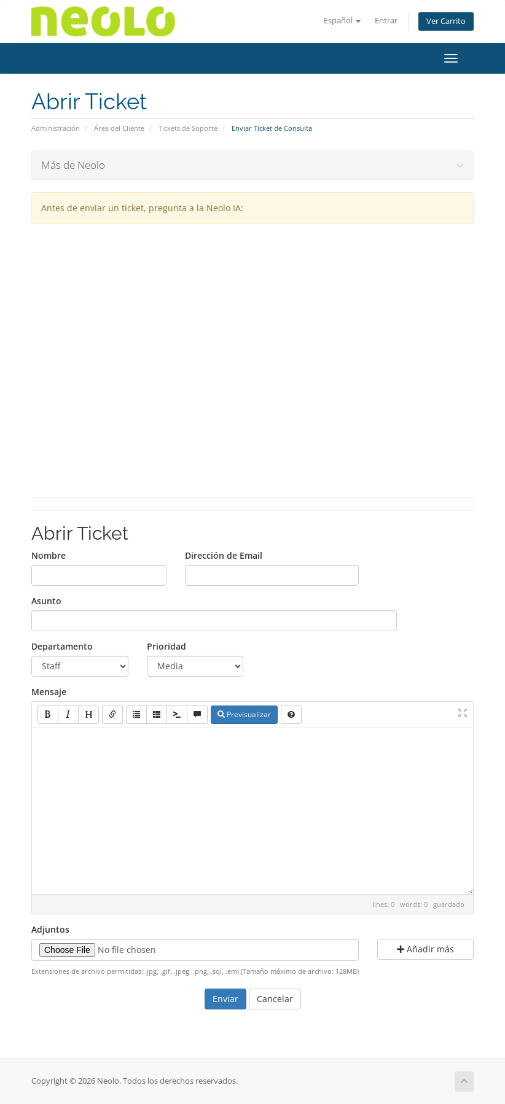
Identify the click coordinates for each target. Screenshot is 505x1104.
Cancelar (275, 999)
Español (342, 20)
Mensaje (48, 692)
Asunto (46, 601)
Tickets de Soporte (188, 128)
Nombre (48, 555)
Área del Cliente (119, 128)
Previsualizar (244, 714)
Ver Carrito (446, 21)
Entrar (386, 20)
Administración (55, 128)
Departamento (62, 646)
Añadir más (425, 949)
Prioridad (166, 646)
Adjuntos (50, 929)
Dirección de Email (223, 555)
